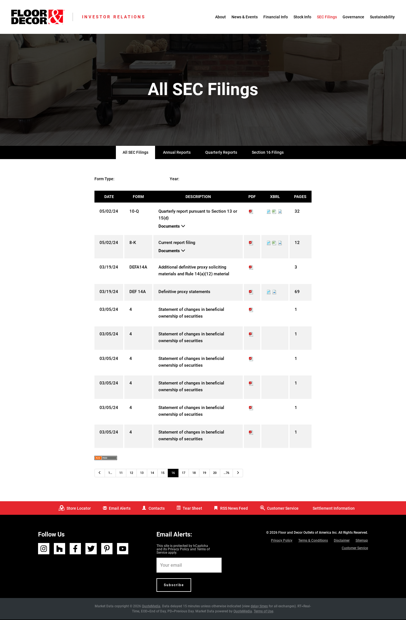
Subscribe (174, 586)
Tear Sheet (192, 509)
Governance (353, 17)
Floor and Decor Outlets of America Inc (307, 533)
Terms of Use (263, 612)
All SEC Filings (135, 153)
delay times (259, 607)
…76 (226, 474)
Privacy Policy (178, 550)
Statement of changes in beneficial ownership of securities (191, 314)
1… (110, 474)
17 (183, 474)
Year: (174, 179)
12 (131, 474)
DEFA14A (138, 268)
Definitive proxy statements (184, 292)
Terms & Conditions (313, 541)
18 (194, 474)
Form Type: (104, 179)
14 (152, 474)
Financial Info (275, 17)
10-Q (134, 212)
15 (162, 474)
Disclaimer (342, 541)
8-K (132, 243)
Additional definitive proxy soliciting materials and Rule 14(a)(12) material (193, 271)
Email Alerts (120, 509)
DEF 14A (137, 292)
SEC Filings (327, 17)
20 (215, 474)
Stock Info (302, 17)
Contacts (157, 509)
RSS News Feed (234, 509)
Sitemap (362, 541)
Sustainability (382, 17)
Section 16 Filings (268, 153)
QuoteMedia (151, 607)
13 (142, 474)
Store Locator (79, 509)
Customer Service (283, 509)
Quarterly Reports (221, 153)
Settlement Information (334, 509)
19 (204, 474)
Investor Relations (113, 16)
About (220, 17)
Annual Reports (177, 153)
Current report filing (176, 243)
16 (173, 474)
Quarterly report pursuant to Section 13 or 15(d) (197, 215)
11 (121, 474)
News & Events (244, 17)
